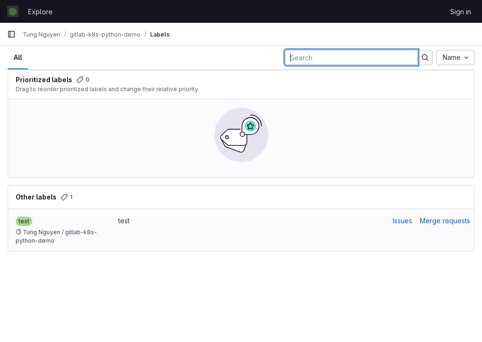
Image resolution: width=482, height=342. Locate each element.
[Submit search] (425, 57)
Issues (402, 221)
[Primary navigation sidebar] (11, 34)
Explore (40, 12)
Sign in (460, 12)
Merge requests (445, 221)
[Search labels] (351, 57)
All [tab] (18, 57)
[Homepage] (12, 11)
